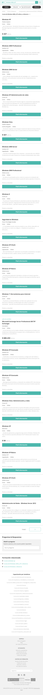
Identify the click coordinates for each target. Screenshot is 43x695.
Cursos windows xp (9, 561)
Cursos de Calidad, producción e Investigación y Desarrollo (21, 582)
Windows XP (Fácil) (8, 245)
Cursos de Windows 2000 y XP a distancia (16, 564)
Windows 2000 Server (9, 70)
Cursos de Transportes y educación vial (21, 632)
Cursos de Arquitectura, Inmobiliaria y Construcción (21, 580)
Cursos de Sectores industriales (21, 629)
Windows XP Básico (9, 269)
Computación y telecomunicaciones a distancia (30, 11)
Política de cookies (21, 655)
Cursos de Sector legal (21, 621)
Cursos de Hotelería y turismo (21, 604)
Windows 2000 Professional (11, 46)
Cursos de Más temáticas (21, 612)
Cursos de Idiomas (21, 610)
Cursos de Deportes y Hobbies (21, 599)
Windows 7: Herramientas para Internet (16, 294)
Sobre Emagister (21, 641)
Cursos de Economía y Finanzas (21, 602)
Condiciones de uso (21, 652)
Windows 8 (6, 194)
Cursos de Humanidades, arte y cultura (21, 607)
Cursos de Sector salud (21, 626)
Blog (21, 642)
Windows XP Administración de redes (15, 95)
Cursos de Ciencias (21, 585)
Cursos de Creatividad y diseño (21, 596)
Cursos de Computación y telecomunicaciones (21, 593)
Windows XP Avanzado (10, 350)
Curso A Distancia (11, 11)
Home (3, 11)
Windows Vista (7, 122)
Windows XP (6, 19)
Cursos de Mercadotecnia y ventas (21, 615)
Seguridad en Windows (10, 220)
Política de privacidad (21, 653)
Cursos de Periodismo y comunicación (21, 618)
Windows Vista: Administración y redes (16, 401)
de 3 (24, 529)
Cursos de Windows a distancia (13, 566)
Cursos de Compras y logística (21, 591)
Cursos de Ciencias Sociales (21, 588)
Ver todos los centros (21, 666)
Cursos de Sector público (21, 623)
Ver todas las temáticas (21, 644)
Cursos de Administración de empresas (21, 577)
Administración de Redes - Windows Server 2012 (19, 503)
